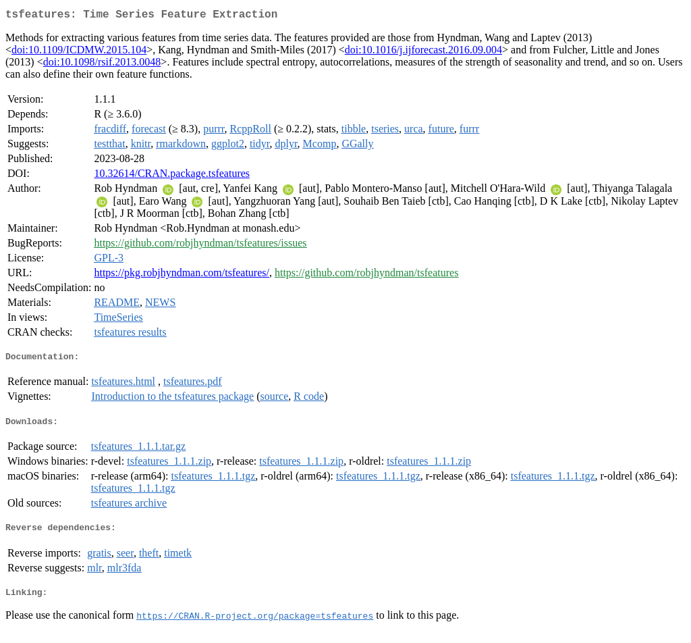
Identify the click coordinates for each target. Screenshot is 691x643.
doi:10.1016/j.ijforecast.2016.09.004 (423, 52)
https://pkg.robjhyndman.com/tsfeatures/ (181, 275)
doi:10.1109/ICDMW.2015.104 (78, 52)
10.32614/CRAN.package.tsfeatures (172, 176)
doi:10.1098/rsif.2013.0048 (102, 64)
